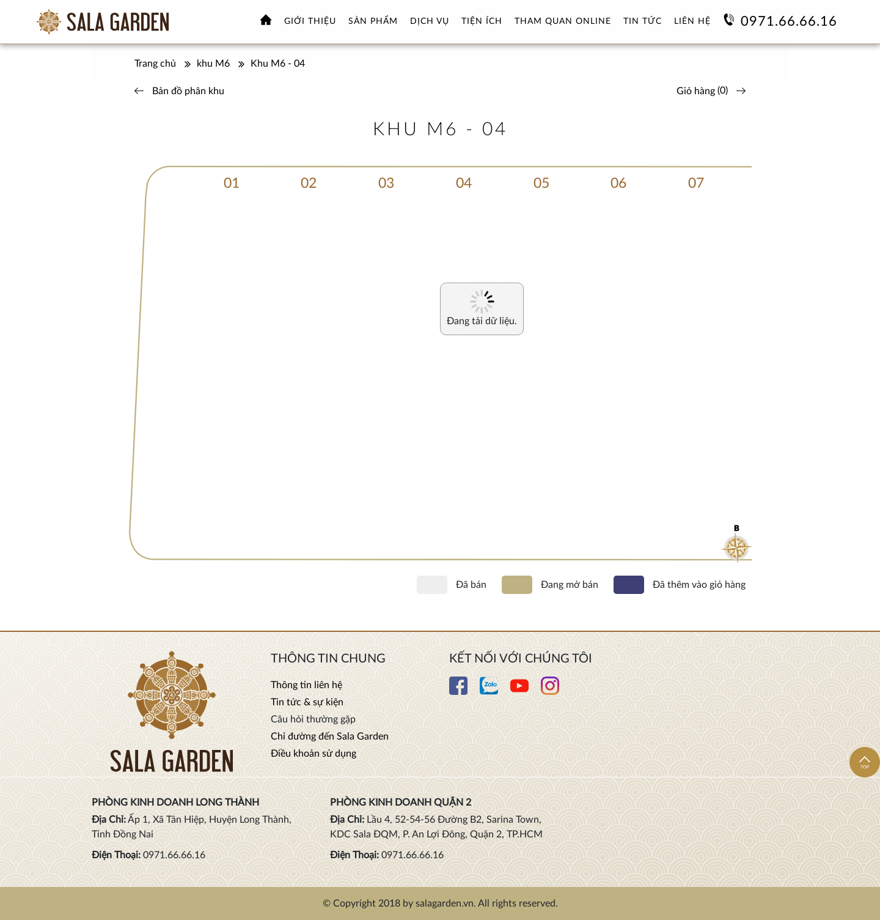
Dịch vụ (429, 21)
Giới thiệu (310, 21)
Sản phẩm (373, 21)
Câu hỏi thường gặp (313, 719)
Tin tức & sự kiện (307, 702)
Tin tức (642, 21)
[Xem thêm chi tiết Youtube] (519, 692)
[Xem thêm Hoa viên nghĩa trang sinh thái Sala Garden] (103, 21)
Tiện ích (481, 21)
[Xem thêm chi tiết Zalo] (489, 692)
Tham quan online (563, 21)
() (714, 90)
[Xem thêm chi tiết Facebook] (458, 692)
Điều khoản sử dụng (313, 754)
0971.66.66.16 (789, 21)
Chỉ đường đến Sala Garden (330, 736)
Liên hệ (692, 21)
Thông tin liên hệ (306, 685)
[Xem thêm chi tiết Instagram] (550, 692)
